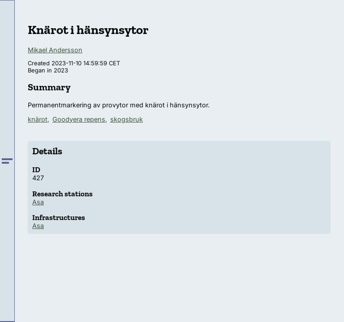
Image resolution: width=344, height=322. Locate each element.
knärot (37, 119)
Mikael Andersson (55, 50)
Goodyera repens (78, 119)
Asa (38, 202)
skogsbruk (126, 119)
